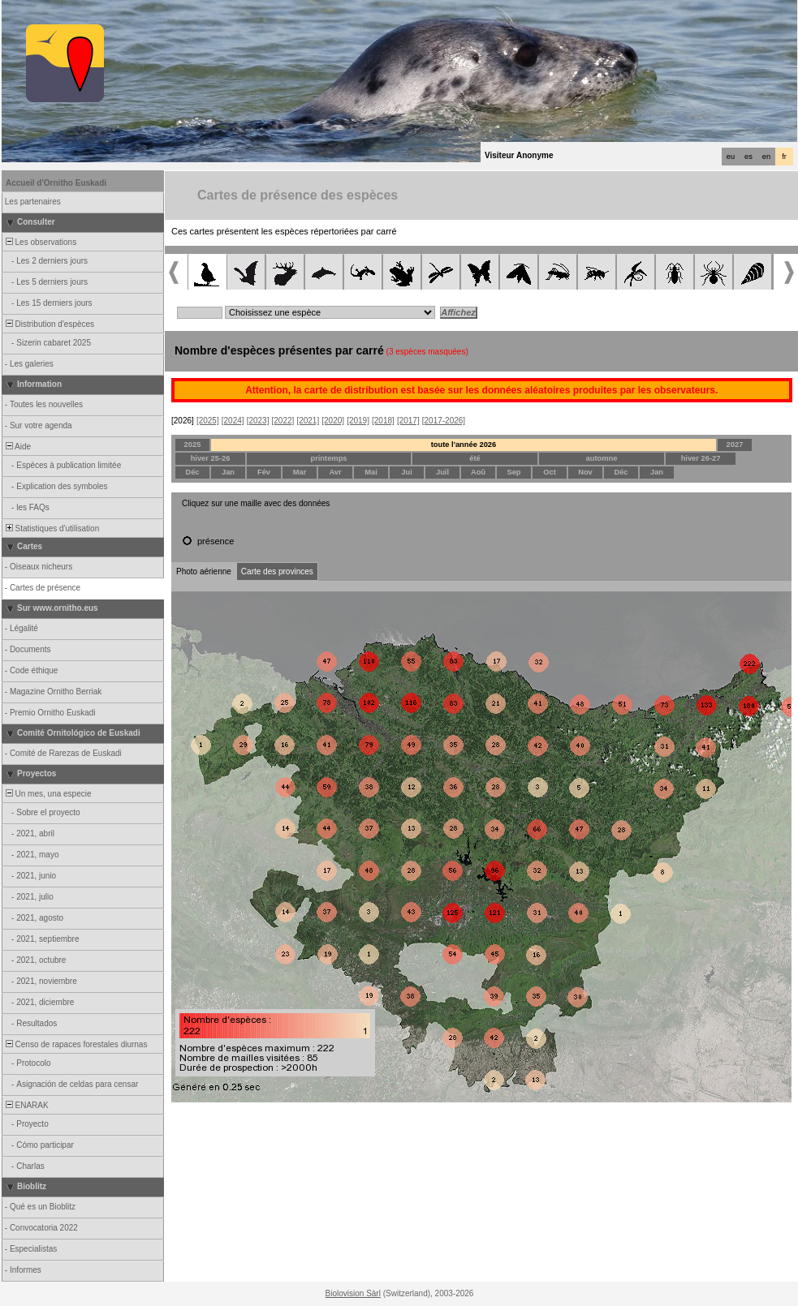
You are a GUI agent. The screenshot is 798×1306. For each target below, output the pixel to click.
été (474, 458)
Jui (406, 472)
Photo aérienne (203, 571)
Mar (300, 472)
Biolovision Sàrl (353, 1293)
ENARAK (26, 1105)
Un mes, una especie (47, 793)
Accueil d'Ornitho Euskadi (56, 182)
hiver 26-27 (701, 458)
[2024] (233, 420)
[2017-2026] (443, 420)
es (748, 157)
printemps (328, 458)
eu (731, 157)
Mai (370, 472)
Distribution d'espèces (48, 324)
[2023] (258, 420)
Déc (192, 472)
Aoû (478, 472)
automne (602, 458)
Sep (513, 472)
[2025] (207, 420)
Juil (442, 472)
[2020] (332, 420)
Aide (17, 446)
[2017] (408, 420)
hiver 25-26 (211, 458)
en (766, 157)
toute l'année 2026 (464, 444)
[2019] (358, 420)
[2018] (383, 420)
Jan (228, 472)
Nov (585, 472)
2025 (192, 444)
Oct (549, 472)
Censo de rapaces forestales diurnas (75, 1044)
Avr (335, 472)
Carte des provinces (277, 571)
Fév (263, 472)
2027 (735, 444)
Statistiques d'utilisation (51, 528)
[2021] (307, 420)
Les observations (39, 242)
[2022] (283, 420)
